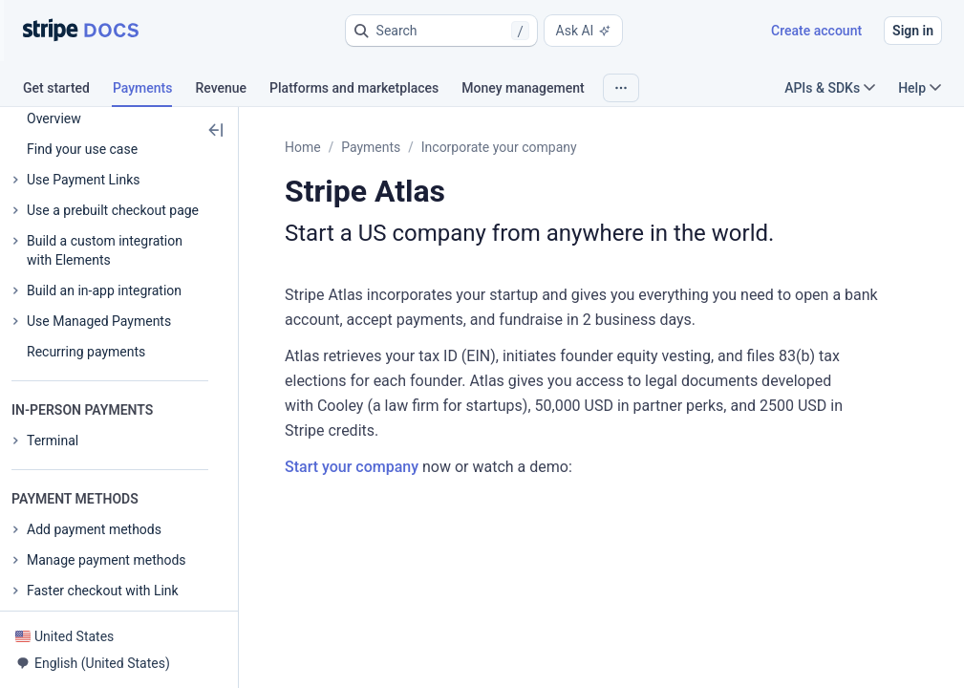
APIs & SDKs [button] (829, 88)
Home (303, 147)
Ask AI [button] (583, 30)
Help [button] (919, 88)
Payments (370, 147)
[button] (441, 30)
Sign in (912, 30)
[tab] (68, 91)
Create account (816, 30)
